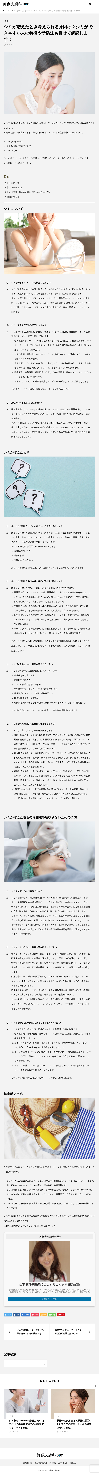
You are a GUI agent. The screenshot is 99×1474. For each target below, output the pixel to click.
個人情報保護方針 (41, 1463)
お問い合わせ (63, 1463)
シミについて (13, 183)
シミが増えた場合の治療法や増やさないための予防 (29, 192)
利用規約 (53, 1463)
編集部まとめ (13, 197)
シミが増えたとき (15, 188)
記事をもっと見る (49, 1299)
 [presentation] (93, 1386)
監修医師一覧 (27, 1463)
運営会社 (73, 1463)
